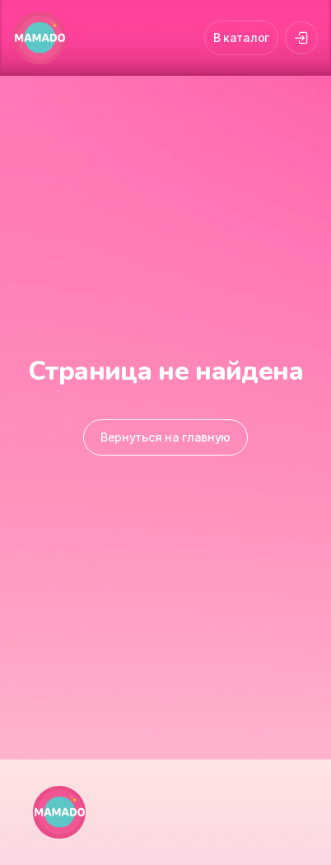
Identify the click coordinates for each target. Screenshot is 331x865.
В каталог (241, 37)
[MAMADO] (39, 38)
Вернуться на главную (165, 437)
